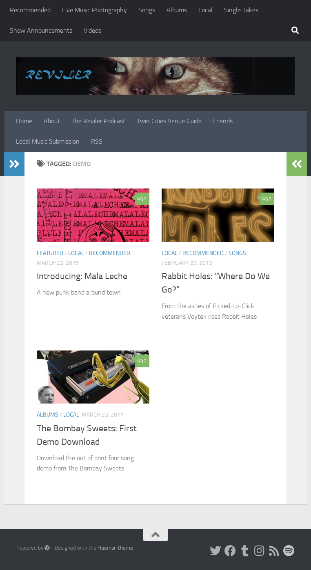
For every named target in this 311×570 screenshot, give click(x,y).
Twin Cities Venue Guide (169, 121)
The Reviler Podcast (98, 121)
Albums (177, 10)
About (52, 121)
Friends (223, 121)
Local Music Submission (48, 141)
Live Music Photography (94, 10)
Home (24, 121)
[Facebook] (230, 551)
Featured (50, 253)
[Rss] (274, 551)
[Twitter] (215, 551)
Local (205, 10)
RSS (96, 141)
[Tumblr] (245, 551)
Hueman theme (115, 548)
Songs (146, 10)
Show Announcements (41, 30)
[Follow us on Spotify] (289, 551)
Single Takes (241, 10)
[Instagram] (259, 551)
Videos (92, 30)
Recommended (30, 10)
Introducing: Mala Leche (82, 276)
